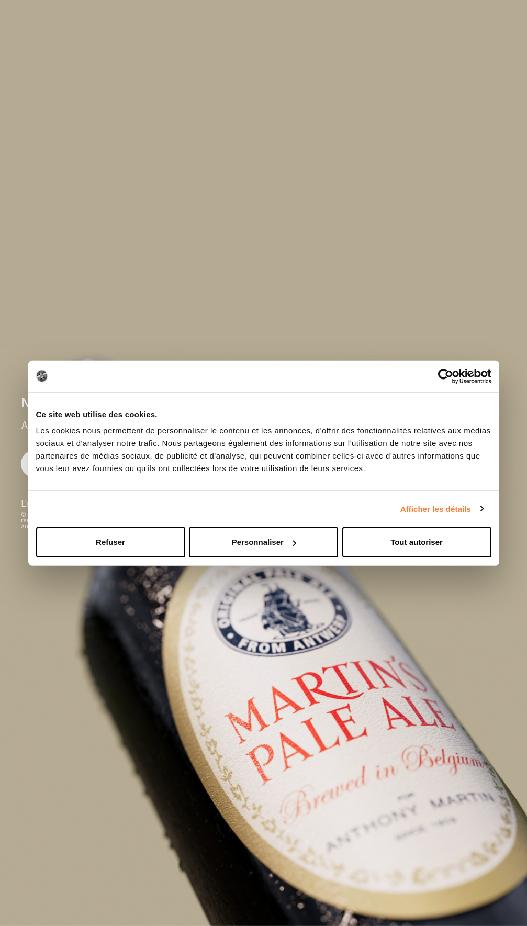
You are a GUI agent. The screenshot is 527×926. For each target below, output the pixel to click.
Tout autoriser (416, 542)
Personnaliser (264, 542)
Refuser (110, 542)
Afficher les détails (435, 508)
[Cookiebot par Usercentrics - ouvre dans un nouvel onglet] (445, 376)
